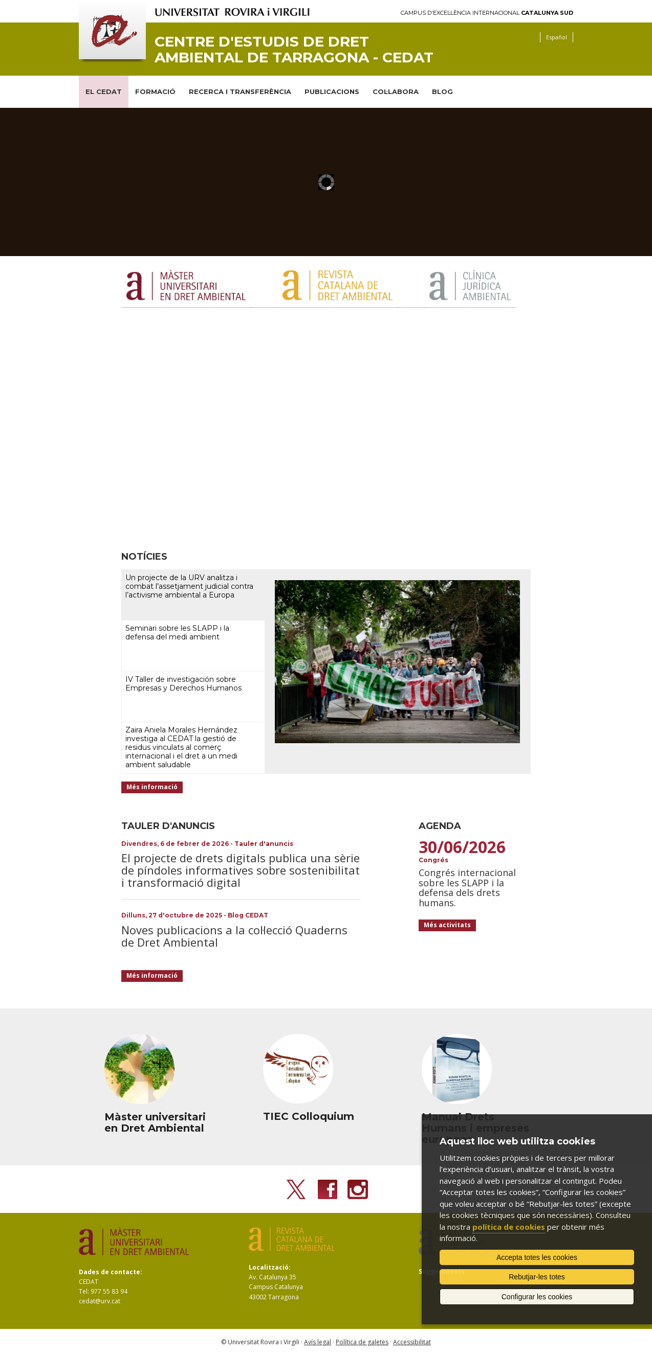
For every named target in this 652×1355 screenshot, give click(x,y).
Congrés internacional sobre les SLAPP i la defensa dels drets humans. (467, 887)
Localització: (270, 1267)
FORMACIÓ (155, 91)
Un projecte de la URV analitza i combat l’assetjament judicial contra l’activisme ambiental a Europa (189, 586)
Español (556, 37)
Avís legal (317, 1342)
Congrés (433, 860)
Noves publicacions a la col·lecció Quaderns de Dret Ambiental (234, 936)
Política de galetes (362, 1342)
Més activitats (447, 925)
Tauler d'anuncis (263, 843)
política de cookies (508, 1227)
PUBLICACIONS (332, 91)
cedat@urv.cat (99, 1301)
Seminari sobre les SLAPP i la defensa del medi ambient (177, 632)
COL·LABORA (396, 91)
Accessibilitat (412, 1342)
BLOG (442, 91)
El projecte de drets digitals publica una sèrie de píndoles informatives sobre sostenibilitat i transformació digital (240, 870)
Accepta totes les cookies (536, 1257)
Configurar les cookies (537, 1297)
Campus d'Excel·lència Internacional (487, 13)
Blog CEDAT (248, 915)
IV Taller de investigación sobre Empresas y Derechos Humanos (183, 684)
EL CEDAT (103, 91)
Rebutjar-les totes (537, 1277)
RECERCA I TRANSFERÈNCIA (240, 91)
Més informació (152, 787)
